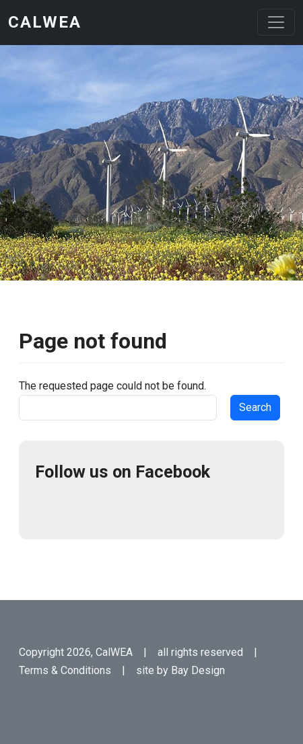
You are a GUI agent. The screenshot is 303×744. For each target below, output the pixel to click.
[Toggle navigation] (276, 22)
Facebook (51, 507)
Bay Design (198, 670)
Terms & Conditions (65, 670)
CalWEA (44, 22)
